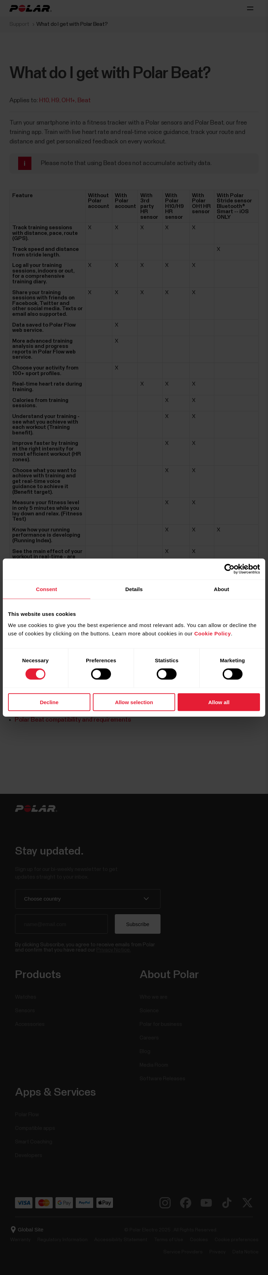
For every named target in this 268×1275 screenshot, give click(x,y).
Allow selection (134, 702)
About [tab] (221, 589)
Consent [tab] (46, 589)
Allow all (219, 702)
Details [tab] (134, 589)
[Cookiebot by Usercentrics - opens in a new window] (229, 569)
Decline (49, 702)
